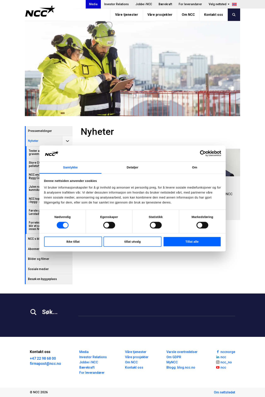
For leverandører (190, 4)
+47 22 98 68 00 (43, 358)
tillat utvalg (132, 241)
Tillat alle (192, 241)
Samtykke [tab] (70, 167)
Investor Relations (116, 4)
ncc (221, 356)
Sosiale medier (38, 269)
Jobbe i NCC (143, 4)
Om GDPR (173, 357)
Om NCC (188, 15)
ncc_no (224, 362)
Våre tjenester (126, 15)
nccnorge (225, 351)
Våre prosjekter (159, 15)
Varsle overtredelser (182, 352)
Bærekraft (165, 4)
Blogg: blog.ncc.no (180, 367)
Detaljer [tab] (132, 167)
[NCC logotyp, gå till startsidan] (40, 11)
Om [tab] (194, 167)
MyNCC (172, 362)
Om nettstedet (224, 392)
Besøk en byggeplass (42, 279)
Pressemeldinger (40, 131)
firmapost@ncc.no (45, 363)
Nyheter (33, 140)
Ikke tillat (73, 241)
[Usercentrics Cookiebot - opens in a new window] (203, 153)
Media (93, 4)
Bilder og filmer (38, 259)
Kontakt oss (213, 15)
